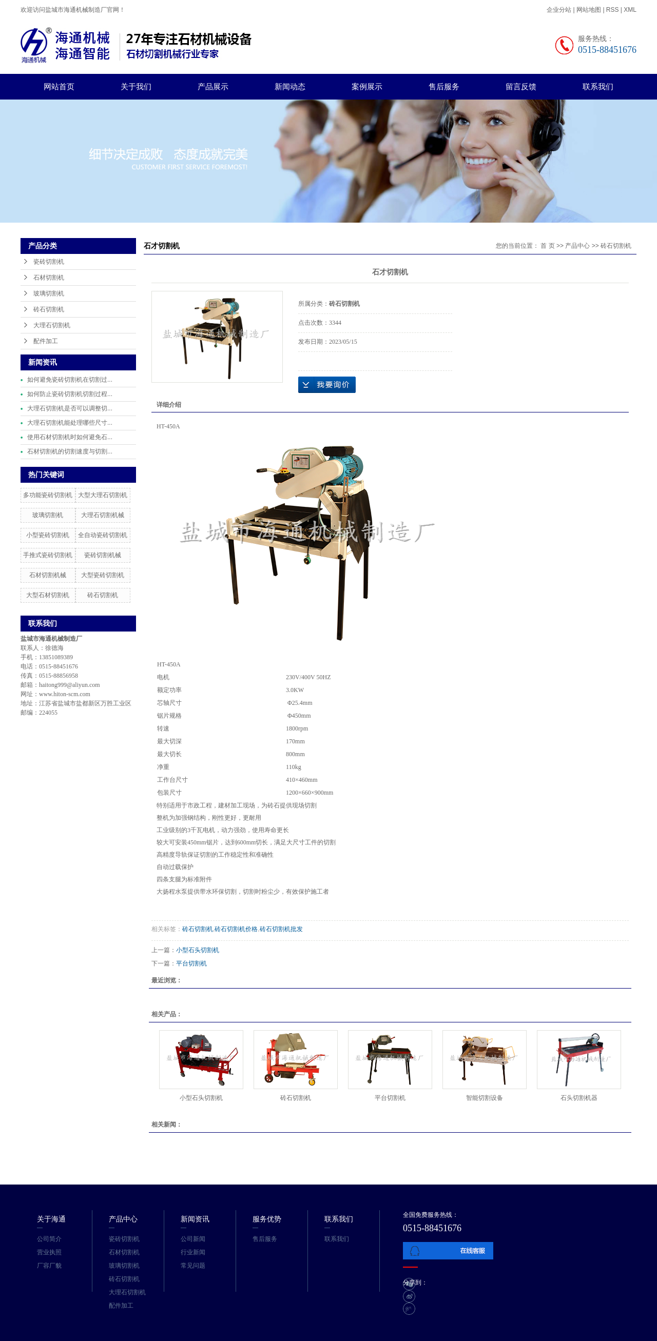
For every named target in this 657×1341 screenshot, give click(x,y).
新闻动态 (290, 86)
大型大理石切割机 (102, 495)
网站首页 (59, 86)
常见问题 (193, 1265)
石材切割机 (48, 277)
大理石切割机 (51, 325)
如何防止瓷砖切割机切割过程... (69, 394)
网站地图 (589, 9)
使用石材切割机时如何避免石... (69, 437)
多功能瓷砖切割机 (47, 495)
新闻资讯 (195, 1219)
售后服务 (444, 86)
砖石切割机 (48, 309)
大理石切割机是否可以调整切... (69, 408)
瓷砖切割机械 (102, 555)
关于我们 (136, 86)
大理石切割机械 (102, 515)
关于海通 (51, 1219)
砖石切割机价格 (236, 929)
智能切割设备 (484, 1097)
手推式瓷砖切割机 (47, 555)
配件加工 (45, 341)
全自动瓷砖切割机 (102, 535)
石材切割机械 (47, 575)
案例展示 (367, 86)
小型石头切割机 (197, 950)
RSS (612, 9)
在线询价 (327, 385)
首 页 (547, 245)
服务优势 (267, 1219)
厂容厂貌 (49, 1265)
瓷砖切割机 (48, 261)
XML (630, 9)
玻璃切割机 (48, 293)
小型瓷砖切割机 (47, 535)
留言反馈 (521, 86)
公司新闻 (193, 1239)
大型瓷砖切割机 (102, 575)
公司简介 (49, 1239)
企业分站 (559, 9)
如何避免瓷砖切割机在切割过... (69, 379)
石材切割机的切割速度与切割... (69, 451)
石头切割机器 (579, 1097)
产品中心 (577, 245)
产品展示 (213, 86)
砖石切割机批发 (281, 929)
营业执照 (49, 1252)
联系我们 (598, 86)
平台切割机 (191, 963)
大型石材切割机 (47, 595)
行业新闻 (193, 1252)
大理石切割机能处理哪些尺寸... (69, 422)
